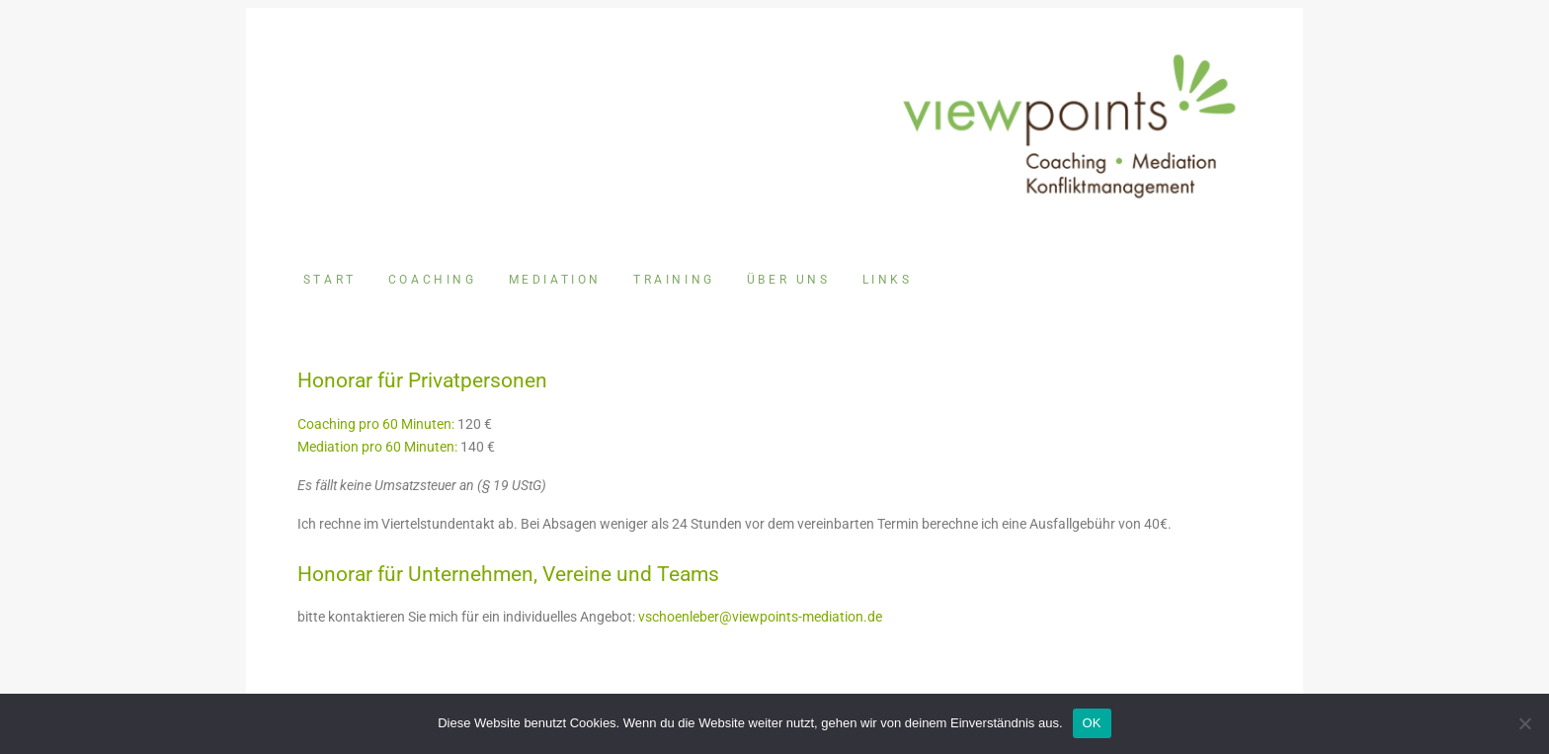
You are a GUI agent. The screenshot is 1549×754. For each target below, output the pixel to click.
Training (674, 280)
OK (1092, 722)
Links (887, 280)
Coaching (432, 280)
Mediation (555, 280)
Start (330, 280)
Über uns (789, 280)
